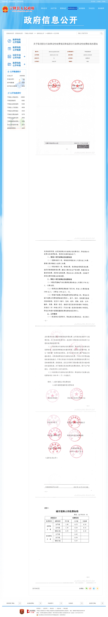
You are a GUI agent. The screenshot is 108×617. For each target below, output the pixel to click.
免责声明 (45, 608)
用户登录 (93, 1)
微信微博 (101, 8)
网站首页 (44, 8)
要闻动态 (63, 8)
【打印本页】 (36, 588)
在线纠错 (59, 608)
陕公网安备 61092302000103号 (45, 615)
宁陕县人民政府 (29, 33)
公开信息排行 (15, 93)
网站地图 (66, 608)
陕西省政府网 (12, 1)
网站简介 (52, 608)
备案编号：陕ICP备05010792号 (77, 612)
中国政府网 (4, 1)
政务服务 (82, 8)
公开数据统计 (15, 72)
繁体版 (103, 1)
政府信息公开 (72, 8)
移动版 (99, 1)
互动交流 (92, 8)
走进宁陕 (54, 8)
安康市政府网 (20, 1)
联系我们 (39, 608)
